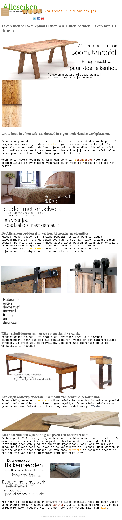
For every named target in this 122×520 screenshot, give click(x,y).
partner (58, 504)
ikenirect (84, 159)
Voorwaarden (82, 516)
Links (75, 516)
